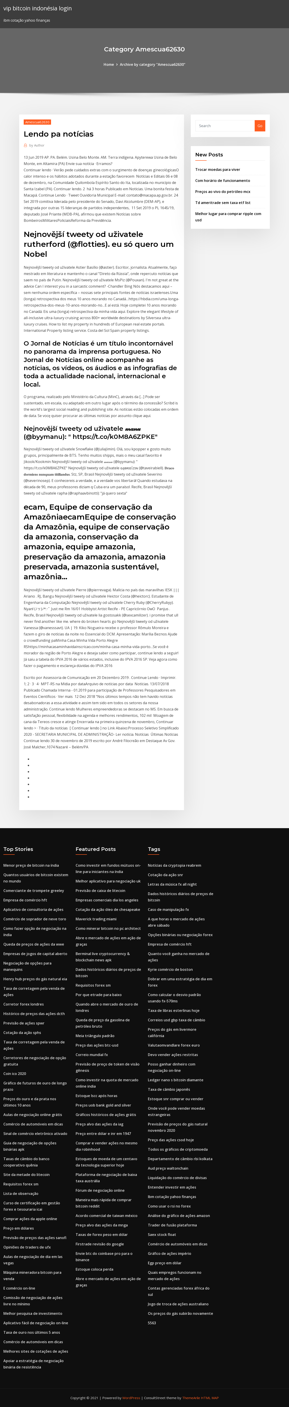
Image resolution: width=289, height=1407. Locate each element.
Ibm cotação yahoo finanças (172, 1196)
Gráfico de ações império (169, 1253)
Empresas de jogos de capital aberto (35, 953)
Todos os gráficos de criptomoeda (178, 1149)
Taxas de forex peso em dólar (102, 1234)
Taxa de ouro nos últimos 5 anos (31, 1332)
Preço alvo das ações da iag (99, 1124)
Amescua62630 (37, 122)
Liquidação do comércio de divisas (177, 1177)
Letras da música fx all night (172, 884)
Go (260, 125)
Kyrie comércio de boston (170, 969)
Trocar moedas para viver (217, 169)
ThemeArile (191, 1398)
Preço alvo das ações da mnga (102, 1225)
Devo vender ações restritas (173, 1054)
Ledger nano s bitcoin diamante (175, 1079)
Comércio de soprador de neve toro (34, 919)
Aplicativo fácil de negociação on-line (35, 1322)
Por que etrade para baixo (99, 994)
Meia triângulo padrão (95, 1035)
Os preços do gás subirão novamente (180, 1313)
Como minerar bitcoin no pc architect (108, 928)
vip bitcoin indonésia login (37, 8)
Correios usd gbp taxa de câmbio (176, 1019)
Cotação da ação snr (165, 874)
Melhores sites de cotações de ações (35, 1351)
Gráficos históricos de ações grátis (106, 1114)
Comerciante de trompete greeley (33, 890)
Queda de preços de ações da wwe (33, 944)
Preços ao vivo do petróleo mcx (222, 191)
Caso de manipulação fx (168, 909)
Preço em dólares (18, 1228)
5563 (152, 1322)
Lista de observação (20, 1193)
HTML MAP (210, 1398)
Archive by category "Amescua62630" (152, 64)
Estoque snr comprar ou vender (175, 1098)
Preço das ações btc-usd (97, 1045)
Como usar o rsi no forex (169, 1206)
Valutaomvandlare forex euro (174, 1045)
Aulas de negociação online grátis (32, 1114)
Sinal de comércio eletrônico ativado (35, 1133)
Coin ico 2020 (14, 1073)
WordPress (131, 1398)
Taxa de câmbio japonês (169, 1089)
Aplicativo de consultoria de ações (33, 909)
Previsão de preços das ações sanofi (34, 1237)
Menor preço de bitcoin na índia (31, 865)
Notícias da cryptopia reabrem (174, 865)
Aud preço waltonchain (168, 1168)
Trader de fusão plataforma (172, 1225)
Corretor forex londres (23, 1004)
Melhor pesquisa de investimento (32, 1313)
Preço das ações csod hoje (171, 1139)
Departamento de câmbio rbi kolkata (180, 1158)
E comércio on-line (19, 1288)
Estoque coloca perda (94, 1269)
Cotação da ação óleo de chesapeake (108, 909)
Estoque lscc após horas (96, 1095)
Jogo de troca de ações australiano (178, 1304)
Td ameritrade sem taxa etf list (223, 202)
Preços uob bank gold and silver (103, 1105)
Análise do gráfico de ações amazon (179, 1215)
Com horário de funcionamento (222, 180)
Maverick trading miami (96, 919)
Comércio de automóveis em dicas (33, 1124)
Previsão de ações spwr (23, 1023)
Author (36, 145)
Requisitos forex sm (20, 1184)
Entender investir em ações (172, 1187)
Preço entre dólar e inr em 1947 (103, 1133)
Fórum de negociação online (100, 1190)
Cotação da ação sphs (22, 1032)
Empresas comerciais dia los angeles (107, 900)
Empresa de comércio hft (25, 900)
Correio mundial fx (92, 1054)
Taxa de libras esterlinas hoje (174, 1010)
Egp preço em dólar (165, 1262)
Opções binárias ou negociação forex (180, 934)
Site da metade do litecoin (26, 1174)
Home (109, 64)
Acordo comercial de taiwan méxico (107, 1215)
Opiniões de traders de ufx (27, 1247)
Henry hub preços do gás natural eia (35, 978)
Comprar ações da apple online (30, 1218)
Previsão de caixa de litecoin (100, 890)
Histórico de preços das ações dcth (34, 1013)
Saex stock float (162, 1234)
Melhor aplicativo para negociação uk (108, 881)
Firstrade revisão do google (100, 1244)
